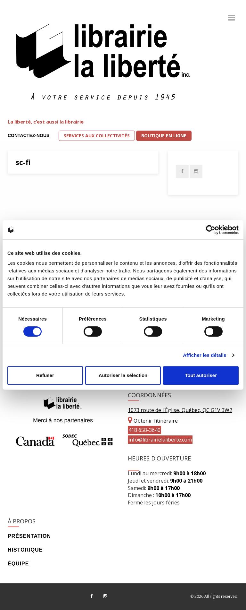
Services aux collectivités (97, 136)
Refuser (45, 375)
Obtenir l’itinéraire (156, 420)
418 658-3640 (144, 430)
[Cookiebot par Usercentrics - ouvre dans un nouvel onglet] (211, 230)
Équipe (18, 563)
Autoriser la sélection (123, 375)
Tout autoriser (201, 375)
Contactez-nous (28, 135)
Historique (25, 550)
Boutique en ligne (163, 136)
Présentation (29, 536)
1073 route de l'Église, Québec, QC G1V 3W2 (180, 410)
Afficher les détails (204, 355)
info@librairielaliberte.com (160, 439)
